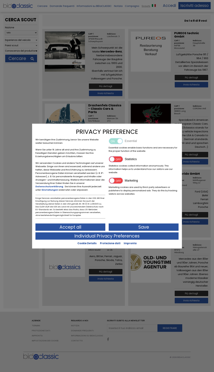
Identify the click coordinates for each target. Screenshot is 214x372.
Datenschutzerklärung (49, 186)
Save (143, 227)
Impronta (130, 243)
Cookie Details (87, 243)
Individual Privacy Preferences (107, 236)
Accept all (70, 227)
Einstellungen (50, 189)
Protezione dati (110, 243)
